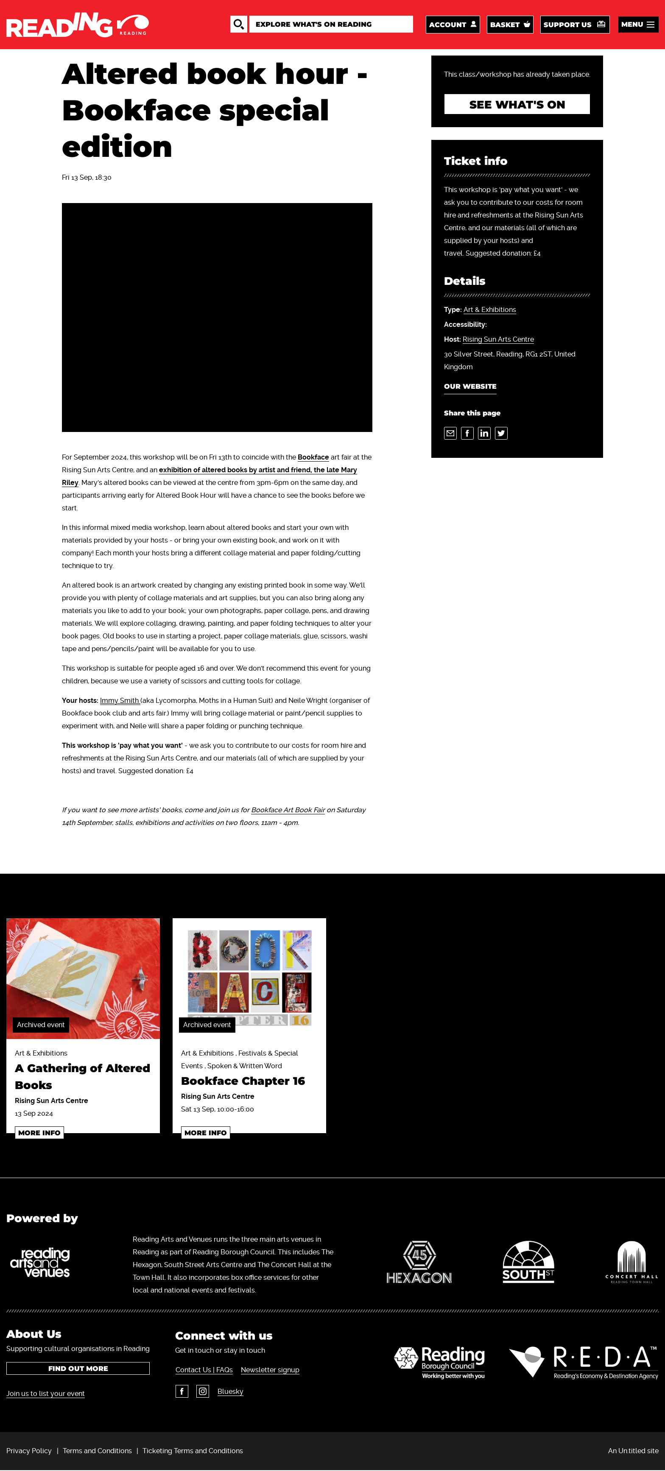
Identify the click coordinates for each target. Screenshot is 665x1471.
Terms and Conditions (97, 1451)
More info (39, 1133)
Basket (505, 25)
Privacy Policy (29, 1451)
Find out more (78, 1369)
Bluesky (230, 1392)
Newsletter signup (269, 1371)
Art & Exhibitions (490, 311)
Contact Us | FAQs (203, 1371)
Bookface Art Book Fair (288, 811)
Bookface (313, 458)
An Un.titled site (633, 1451)
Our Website (470, 388)
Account (447, 25)
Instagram (202, 1392)
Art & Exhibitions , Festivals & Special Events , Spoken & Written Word (249, 1070)
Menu (632, 25)
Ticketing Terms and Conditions (192, 1451)
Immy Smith (120, 702)
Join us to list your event (45, 1394)
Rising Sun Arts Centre (498, 341)
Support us (568, 25)
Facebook (181, 1392)
